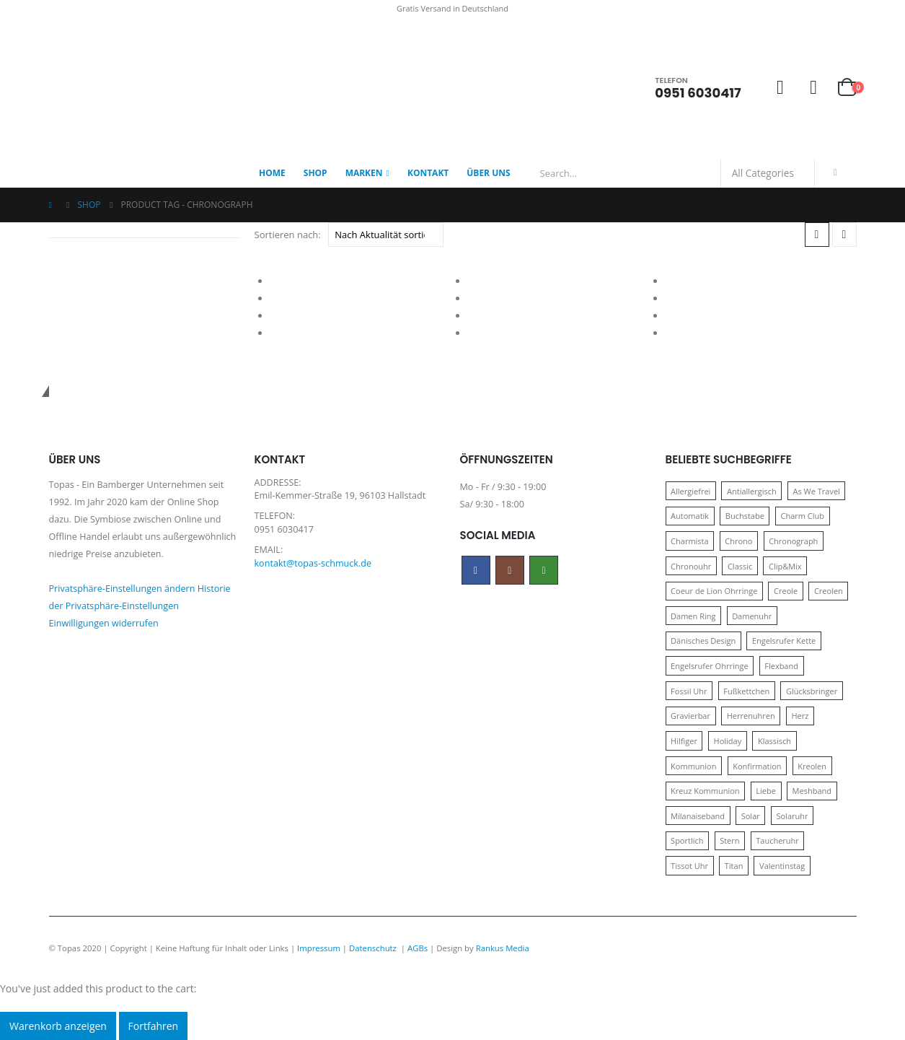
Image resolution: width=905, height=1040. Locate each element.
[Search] (836, 173)
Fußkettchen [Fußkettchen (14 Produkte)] (746, 691)
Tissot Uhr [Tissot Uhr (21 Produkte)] (689, 865)
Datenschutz (374, 948)
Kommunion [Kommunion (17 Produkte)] (693, 766)
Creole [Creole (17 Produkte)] (786, 590)
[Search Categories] (768, 173)
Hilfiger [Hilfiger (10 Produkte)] (684, 740)
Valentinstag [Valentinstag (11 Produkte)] (782, 865)
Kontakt (428, 173)
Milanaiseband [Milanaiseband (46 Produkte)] (698, 815)
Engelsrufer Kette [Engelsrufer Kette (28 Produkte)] (784, 640)
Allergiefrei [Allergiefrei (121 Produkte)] (690, 491)
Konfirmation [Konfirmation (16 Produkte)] (757, 766)
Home (272, 173)
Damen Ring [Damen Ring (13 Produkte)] (693, 616)
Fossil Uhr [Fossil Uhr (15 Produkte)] (689, 691)
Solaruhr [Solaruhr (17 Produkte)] (792, 815)
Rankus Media (502, 948)
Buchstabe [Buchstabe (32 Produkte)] (744, 515)
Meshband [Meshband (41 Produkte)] (812, 790)
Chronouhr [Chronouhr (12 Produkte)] (691, 566)
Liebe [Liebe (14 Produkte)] (766, 790)
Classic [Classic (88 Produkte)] (740, 566)
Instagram (509, 570)
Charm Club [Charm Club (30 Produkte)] (803, 515)
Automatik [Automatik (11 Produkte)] (690, 515)
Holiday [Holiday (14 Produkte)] (728, 740)
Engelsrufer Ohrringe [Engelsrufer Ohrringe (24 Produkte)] (709, 665)
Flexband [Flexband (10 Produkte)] (781, 665)
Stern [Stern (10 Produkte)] (729, 840)
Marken (364, 173)
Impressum (318, 948)
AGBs (417, 948)
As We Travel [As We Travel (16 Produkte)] (816, 491)
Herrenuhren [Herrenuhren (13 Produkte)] (751, 715)
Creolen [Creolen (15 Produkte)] (828, 590)
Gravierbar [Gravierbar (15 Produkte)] (690, 715)
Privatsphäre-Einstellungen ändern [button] (122, 588)
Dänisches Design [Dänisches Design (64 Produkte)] (703, 640)
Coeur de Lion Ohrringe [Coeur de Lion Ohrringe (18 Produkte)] (714, 590)
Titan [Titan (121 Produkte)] (734, 865)
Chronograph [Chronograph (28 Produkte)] (793, 541)
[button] (817, 234)
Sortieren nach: (288, 234)
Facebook (476, 570)
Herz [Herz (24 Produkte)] (799, 715)
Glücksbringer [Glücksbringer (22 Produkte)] (811, 691)
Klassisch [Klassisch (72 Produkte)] (774, 740)
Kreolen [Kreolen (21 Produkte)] (812, 766)
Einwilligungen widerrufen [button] (104, 623)
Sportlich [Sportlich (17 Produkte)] (687, 840)
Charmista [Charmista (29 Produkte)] (690, 541)
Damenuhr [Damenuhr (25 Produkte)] (752, 616)
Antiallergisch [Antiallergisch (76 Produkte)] (752, 491)
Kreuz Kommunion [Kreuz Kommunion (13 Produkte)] (705, 790)
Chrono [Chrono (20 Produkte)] (738, 541)
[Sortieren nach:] (385, 234)
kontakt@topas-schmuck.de (313, 563)
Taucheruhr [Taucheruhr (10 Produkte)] (777, 840)
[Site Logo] (139, 88)
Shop (315, 173)
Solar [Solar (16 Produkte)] (750, 815)
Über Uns (488, 173)
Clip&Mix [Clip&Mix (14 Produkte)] (785, 566)
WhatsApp (543, 570)
